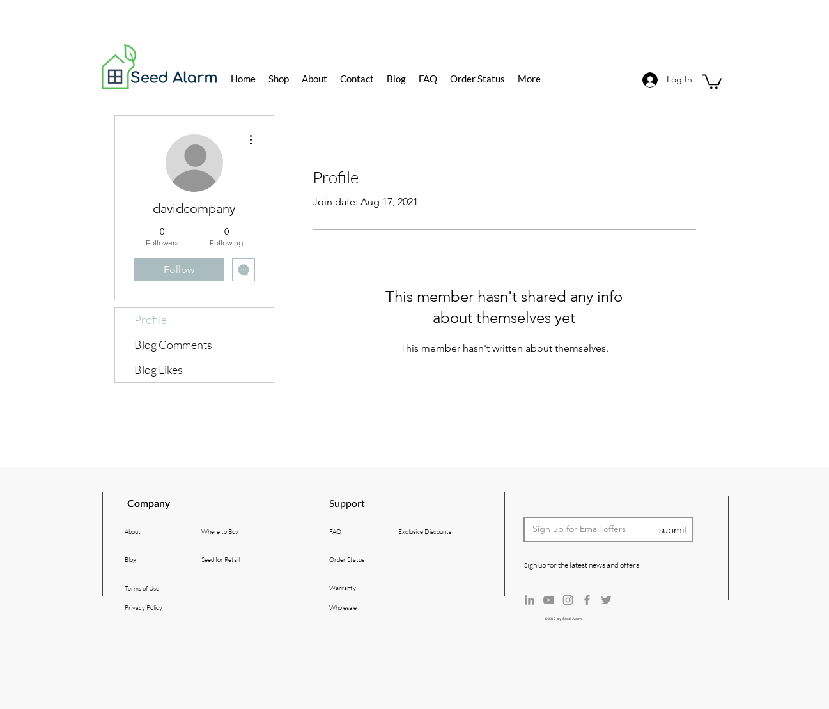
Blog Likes (158, 369)
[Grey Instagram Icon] (568, 600)
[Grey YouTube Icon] (548, 600)
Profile (150, 320)
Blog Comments (173, 345)
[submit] (673, 530)
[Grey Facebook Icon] (587, 600)
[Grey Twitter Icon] (606, 600)
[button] (712, 81)
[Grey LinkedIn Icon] (529, 600)
